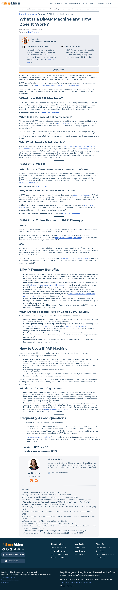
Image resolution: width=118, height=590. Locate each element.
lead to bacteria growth (39, 326)
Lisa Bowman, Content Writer (43, 42)
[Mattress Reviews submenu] (72, 3)
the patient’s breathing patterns (68, 238)
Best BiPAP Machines (50, 113)
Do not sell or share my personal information (75, 582)
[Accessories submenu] (88, 3)
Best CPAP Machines (71, 214)
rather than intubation (66, 123)
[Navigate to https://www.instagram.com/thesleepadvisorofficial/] (31, 480)
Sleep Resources (31, 14)
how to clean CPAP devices (76, 326)
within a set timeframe (28, 183)
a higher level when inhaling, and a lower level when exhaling (58, 86)
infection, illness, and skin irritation (57, 410)
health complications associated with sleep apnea (47, 285)
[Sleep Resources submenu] (103, 3)
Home (21, 14)
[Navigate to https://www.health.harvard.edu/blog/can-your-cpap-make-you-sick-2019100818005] (30, 410)
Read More (94, 9)
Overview (58, 70)
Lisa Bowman (33, 32)
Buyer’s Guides (13, 561)
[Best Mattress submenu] (56, 3)
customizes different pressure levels (73, 259)
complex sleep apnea (85, 149)
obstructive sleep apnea (82, 195)
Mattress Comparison (13, 555)
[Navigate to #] (115, 3)
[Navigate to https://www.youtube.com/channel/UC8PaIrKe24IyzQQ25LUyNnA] (36, 480)
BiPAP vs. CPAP (41, 186)
